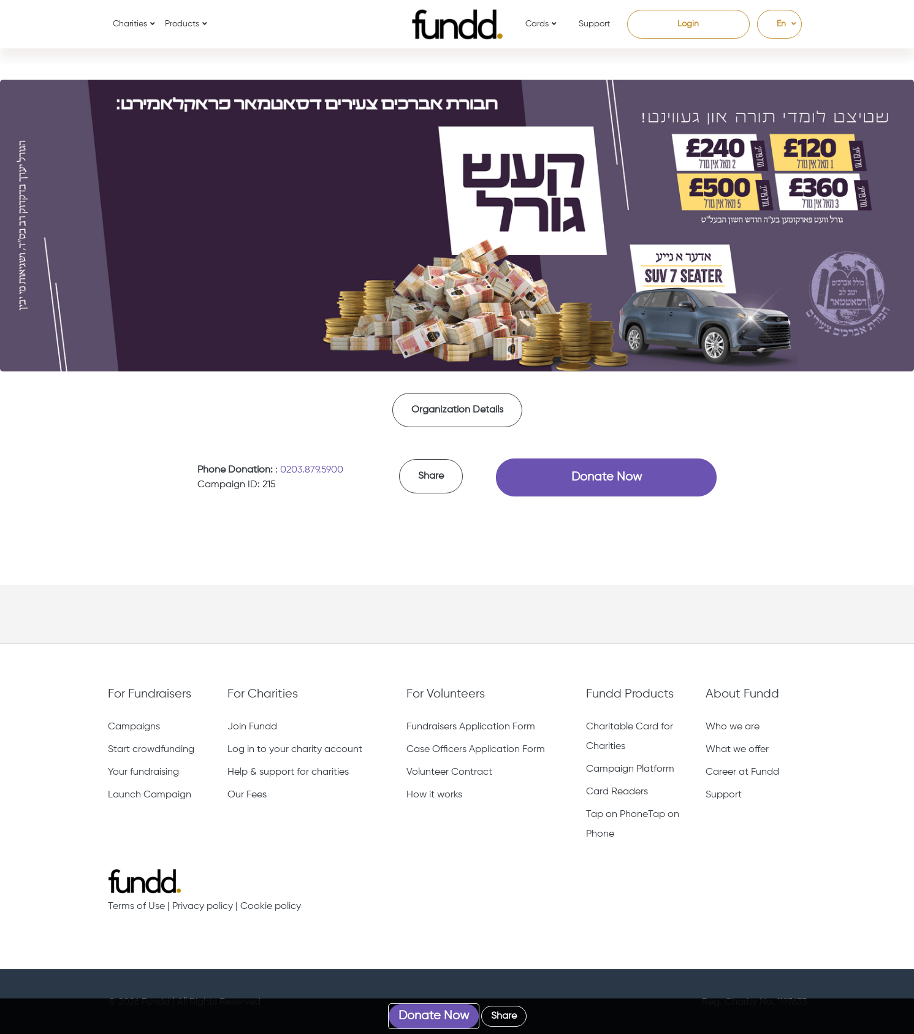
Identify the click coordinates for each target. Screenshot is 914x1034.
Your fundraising (143, 772)
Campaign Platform (630, 769)
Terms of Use (136, 906)
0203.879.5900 (311, 470)
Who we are (733, 727)
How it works (434, 795)
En (775, 24)
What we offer (737, 750)
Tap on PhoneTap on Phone (632, 824)
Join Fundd (252, 727)
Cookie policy (270, 906)
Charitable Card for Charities (629, 736)
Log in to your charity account (294, 750)
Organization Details (457, 410)
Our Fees (247, 795)
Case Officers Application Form (475, 750)
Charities (130, 24)
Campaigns (134, 727)
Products (182, 24)
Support (594, 24)
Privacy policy (202, 906)
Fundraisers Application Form (470, 727)
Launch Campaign (149, 795)
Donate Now (606, 477)
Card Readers (617, 792)
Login (688, 24)
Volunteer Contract (449, 772)
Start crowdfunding (151, 750)
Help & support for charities (288, 772)
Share (431, 476)
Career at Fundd (742, 772)
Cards (537, 24)
